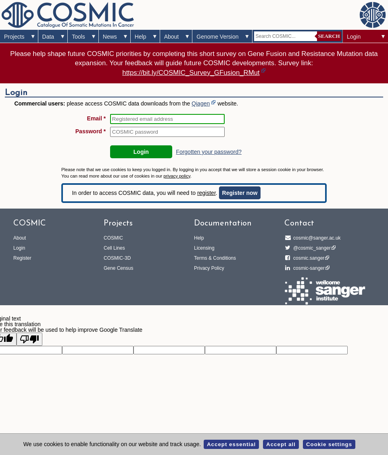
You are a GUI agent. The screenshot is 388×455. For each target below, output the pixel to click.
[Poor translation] (29, 339)
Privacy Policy (209, 268)
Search (329, 36)
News (110, 36)
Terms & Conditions (215, 258)
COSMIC (113, 238)
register (206, 193)
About (171, 36)
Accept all (281, 444)
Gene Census (118, 268)
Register (22, 258)
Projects (14, 36)
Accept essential (231, 444)
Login (354, 36)
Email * (96, 118)
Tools (78, 36)
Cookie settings (329, 444)
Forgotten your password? (209, 152)
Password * (90, 131)
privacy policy (176, 176)
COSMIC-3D (117, 258)
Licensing (204, 248)
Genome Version (217, 36)
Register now (240, 193)
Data (48, 36)
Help (140, 36)
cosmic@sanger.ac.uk (316, 238)
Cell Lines (114, 248)
